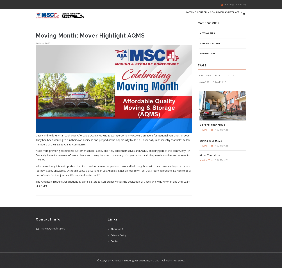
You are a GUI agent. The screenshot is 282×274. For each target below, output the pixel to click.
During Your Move (210, 147)
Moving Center (188, 17)
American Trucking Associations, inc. (133, 266)
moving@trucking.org (50, 234)
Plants (229, 81)
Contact (115, 247)
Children (205, 81)
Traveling (219, 88)
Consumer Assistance (222, 17)
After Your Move (210, 161)
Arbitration (207, 60)
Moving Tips (207, 39)
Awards (204, 88)
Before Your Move (212, 130)
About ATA (117, 235)
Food (218, 81)
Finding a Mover (209, 49)
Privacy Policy (118, 241)
